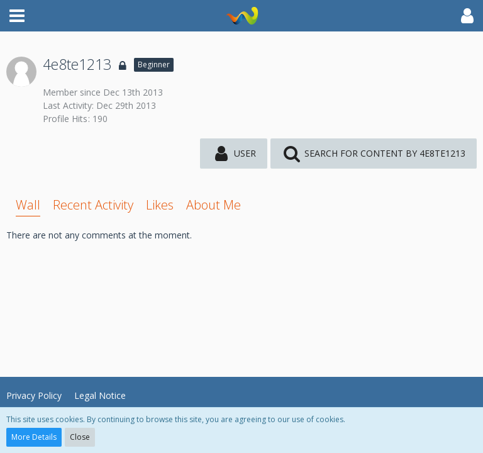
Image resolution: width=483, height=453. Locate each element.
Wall (28, 204)
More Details (34, 437)
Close (80, 437)
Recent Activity (93, 204)
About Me (213, 204)
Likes (160, 204)
